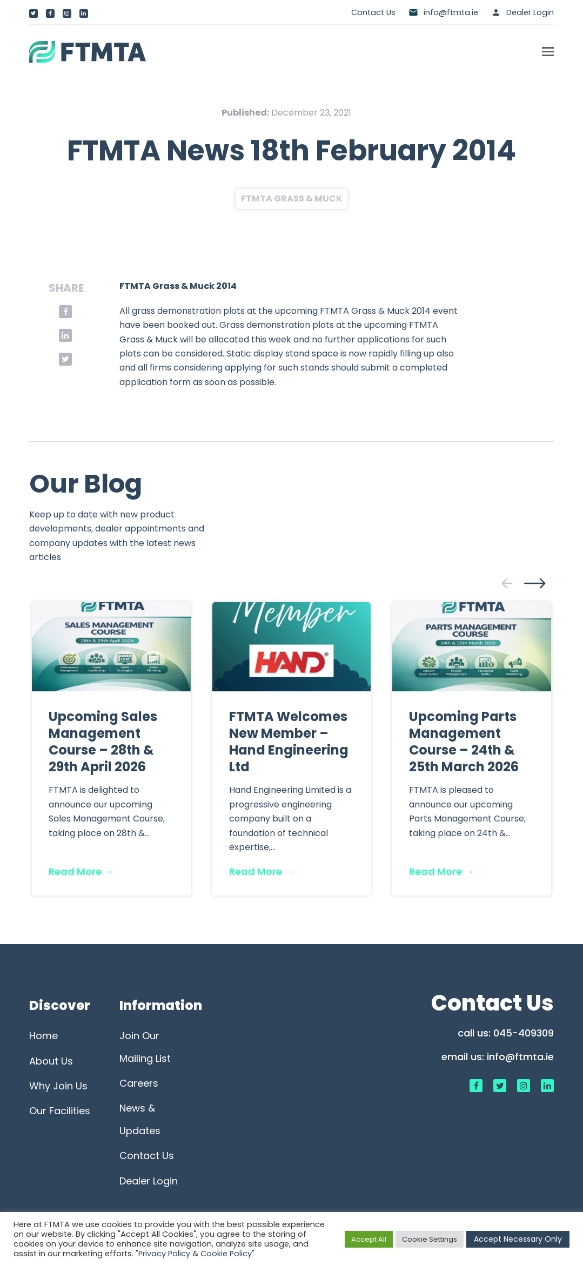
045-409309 (523, 1033)
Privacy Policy (164, 1253)
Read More (81, 871)
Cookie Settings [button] (429, 1239)
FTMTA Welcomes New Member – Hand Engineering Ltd (289, 742)
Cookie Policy (226, 1253)
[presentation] (506, 583)
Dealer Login (530, 12)
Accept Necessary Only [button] (518, 1239)
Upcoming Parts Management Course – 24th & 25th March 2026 (464, 742)
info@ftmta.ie (520, 1056)
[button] (548, 52)
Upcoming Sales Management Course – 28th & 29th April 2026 (103, 742)
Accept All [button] (368, 1239)
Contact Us (373, 12)
